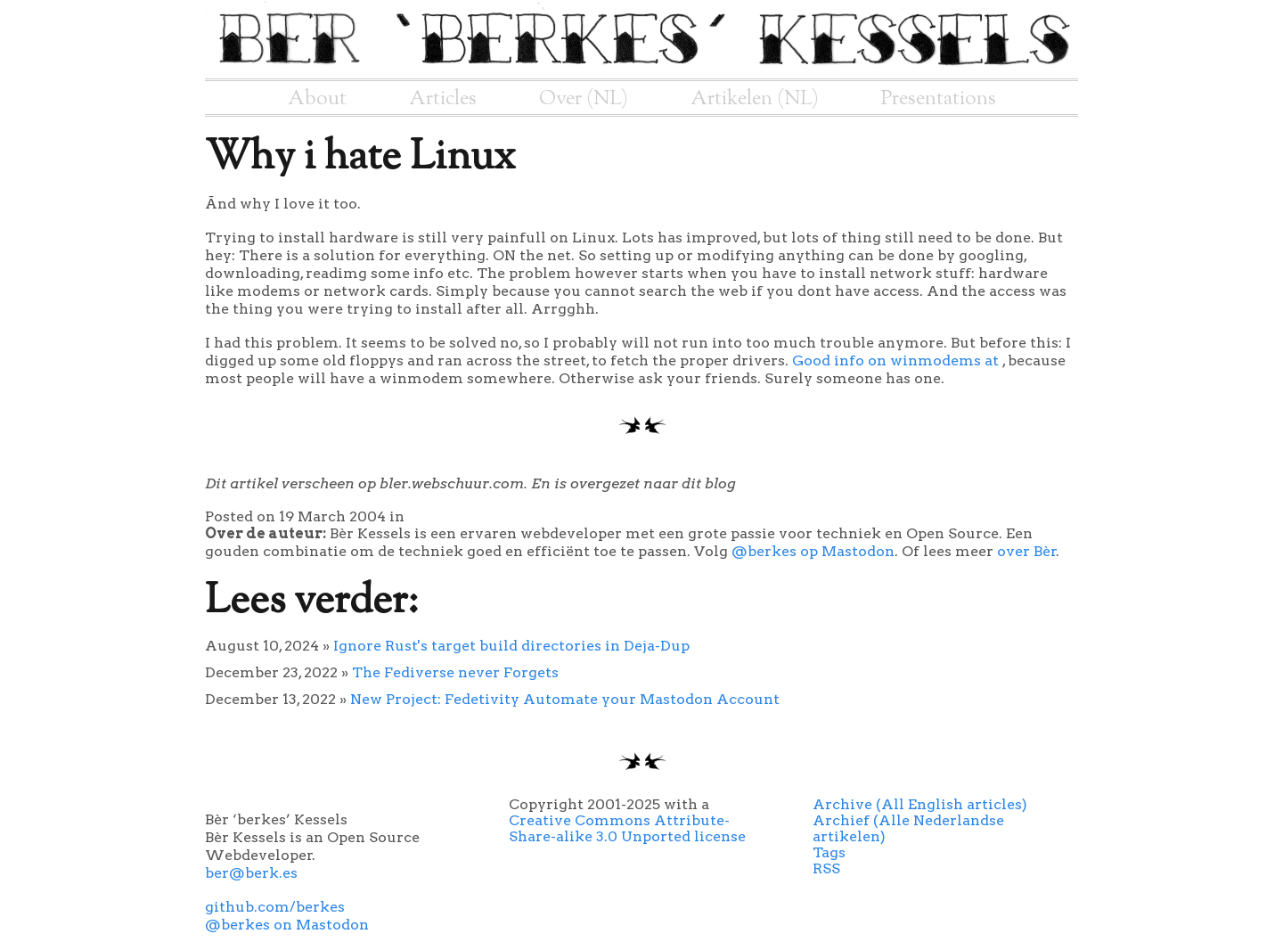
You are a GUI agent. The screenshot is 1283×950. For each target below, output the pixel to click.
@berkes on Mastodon (287, 924)
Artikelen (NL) (755, 99)
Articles (443, 99)
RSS (826, 868)
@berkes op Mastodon (813, 551)
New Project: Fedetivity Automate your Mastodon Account (565, 699)
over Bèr (1027, 551)
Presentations (938, 99)
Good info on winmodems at (897, 360)
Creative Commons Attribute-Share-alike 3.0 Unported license (627, 828)
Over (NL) (583, 99)
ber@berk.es (251, 872)
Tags (829, 852)
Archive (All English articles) (920, 804)
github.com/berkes (275, 906)
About (317, 99)
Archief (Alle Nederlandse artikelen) (908, 828)
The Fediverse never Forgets (455, 672)
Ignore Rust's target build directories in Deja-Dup (511, 645)
